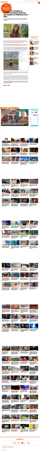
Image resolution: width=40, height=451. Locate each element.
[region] (20, 6)
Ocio (34, 2)
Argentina (5, 85)
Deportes (33, 2)
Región (27, 2)
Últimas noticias (22, 2)
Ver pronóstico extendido (34, 125)
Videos (37, 2)
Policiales (30, 2)
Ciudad (25, 2)
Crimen (8, 85)
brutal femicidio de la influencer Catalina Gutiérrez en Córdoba (13, 40)
